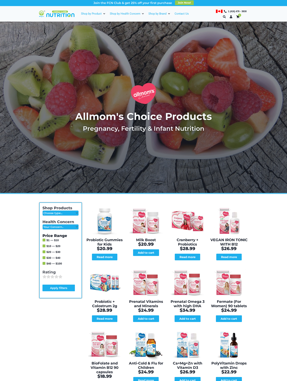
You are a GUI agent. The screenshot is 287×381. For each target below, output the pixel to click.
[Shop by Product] (93, 13)
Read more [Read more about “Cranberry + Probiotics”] (187, 239)
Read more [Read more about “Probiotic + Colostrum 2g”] (105, 291)
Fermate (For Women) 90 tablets (229, 277)
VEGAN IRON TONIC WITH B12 (229, 229)
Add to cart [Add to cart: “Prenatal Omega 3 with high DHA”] (187, 291)
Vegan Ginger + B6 (104, 371)
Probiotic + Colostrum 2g (104, 277)
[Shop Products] (60, 213)
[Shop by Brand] (160, 13)
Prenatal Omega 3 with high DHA (188, 277)
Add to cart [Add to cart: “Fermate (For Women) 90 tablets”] (229, 291)
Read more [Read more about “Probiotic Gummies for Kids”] (105, 243)
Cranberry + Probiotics (187, 227)
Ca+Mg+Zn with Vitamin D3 (187, 325)
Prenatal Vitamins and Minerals (146, 277)
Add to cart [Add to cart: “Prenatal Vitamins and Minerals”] (146, 291)
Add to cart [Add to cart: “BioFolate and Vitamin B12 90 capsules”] (104, 340)
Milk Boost (146, 227)
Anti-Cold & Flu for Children (146, 325)
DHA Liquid (187, 371)
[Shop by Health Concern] (127, 13)
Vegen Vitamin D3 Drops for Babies (146, 373)
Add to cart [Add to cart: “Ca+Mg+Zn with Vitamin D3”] (187, 340)
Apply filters (58, 288)
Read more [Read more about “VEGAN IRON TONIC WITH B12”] (229, 243)
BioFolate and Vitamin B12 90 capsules (104, 325)
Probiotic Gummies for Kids (104, 229)
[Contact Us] (182, 13)
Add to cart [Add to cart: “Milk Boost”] (146, 239)
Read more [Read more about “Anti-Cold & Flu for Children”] (146, 340)
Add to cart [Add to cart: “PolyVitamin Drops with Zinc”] (229, 340)
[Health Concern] (60, 227)
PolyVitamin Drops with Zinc (229, 325)
